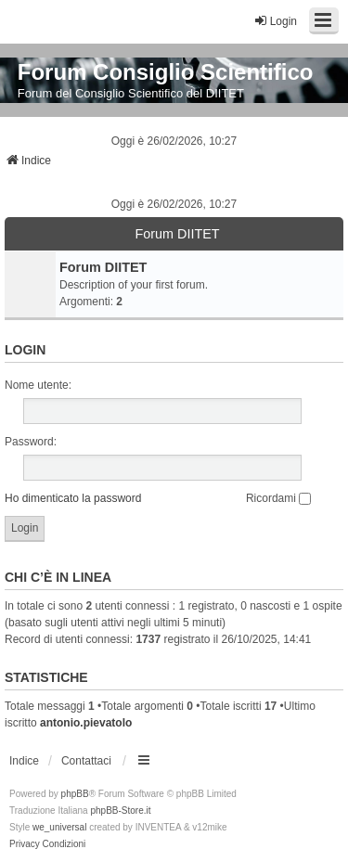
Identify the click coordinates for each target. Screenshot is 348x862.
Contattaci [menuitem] (86, 760)
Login (25, 349)
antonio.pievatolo (86, 722)
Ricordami (278, 498)
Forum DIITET (177, 233)
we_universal (59, 827)
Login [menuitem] (275, 21)
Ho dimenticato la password (73, 498)
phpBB (75, 794)
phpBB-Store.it (120, 810)
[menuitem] (24, 844)
